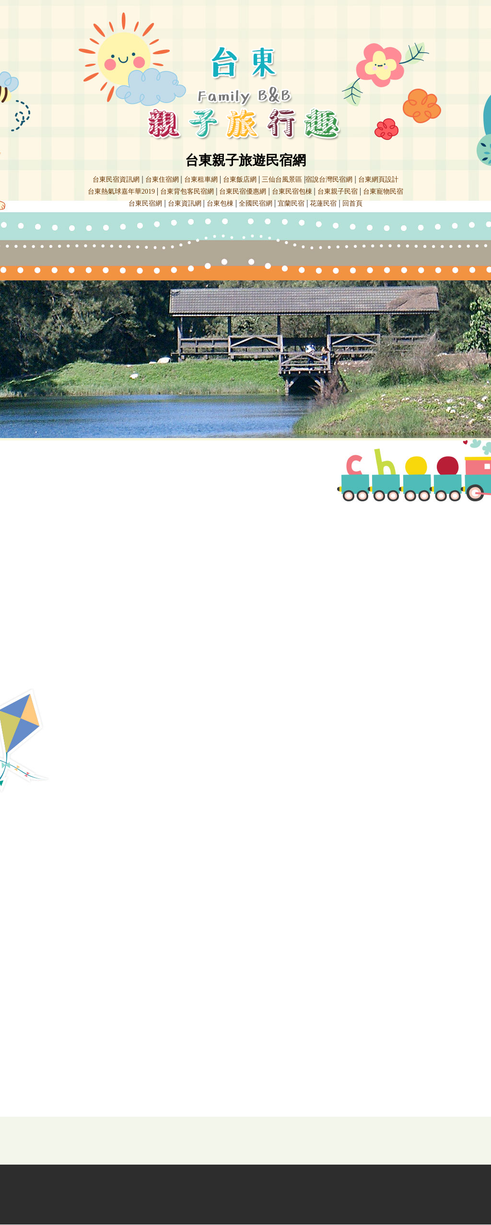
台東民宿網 (145, 203)
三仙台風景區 (282, 179)
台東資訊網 (184, 203)
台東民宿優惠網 (242, 191)
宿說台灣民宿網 (328, 179)
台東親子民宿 (337, 191)
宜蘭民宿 (291, 203)
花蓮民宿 (323, 203)
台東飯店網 (240, 179)
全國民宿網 (255, 203)
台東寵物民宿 (383, 191)
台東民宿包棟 (292, 191)
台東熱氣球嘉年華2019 (121, 191)
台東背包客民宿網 (187, 191)
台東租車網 (201, 179)
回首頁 (352, 203)
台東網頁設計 (378, 179)
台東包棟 (220, 203)
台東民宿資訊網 (116, 179)
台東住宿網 (162, 179)
